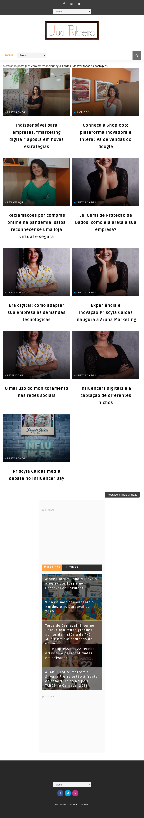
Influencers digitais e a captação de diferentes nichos (105, 395)
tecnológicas (16, 292)
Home (9, 55)
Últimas (72, 567)
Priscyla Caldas (16, 112)
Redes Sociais (15, 375)
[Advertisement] (71, 536)
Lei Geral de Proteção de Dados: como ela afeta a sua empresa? (106, 222)
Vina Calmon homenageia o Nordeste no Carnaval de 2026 (69, 607)
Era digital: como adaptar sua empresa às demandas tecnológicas (36, 312)
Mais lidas (52, 567)
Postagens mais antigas (122, 494)
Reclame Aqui (15, 202)
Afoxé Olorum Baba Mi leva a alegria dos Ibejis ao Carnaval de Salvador (71, 583)
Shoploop (82, 112)
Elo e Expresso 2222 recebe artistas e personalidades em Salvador (70, 653)
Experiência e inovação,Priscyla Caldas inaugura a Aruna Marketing (105, 312)
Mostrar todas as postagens (90, 66)
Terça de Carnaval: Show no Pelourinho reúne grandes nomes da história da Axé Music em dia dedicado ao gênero (69, 635)
